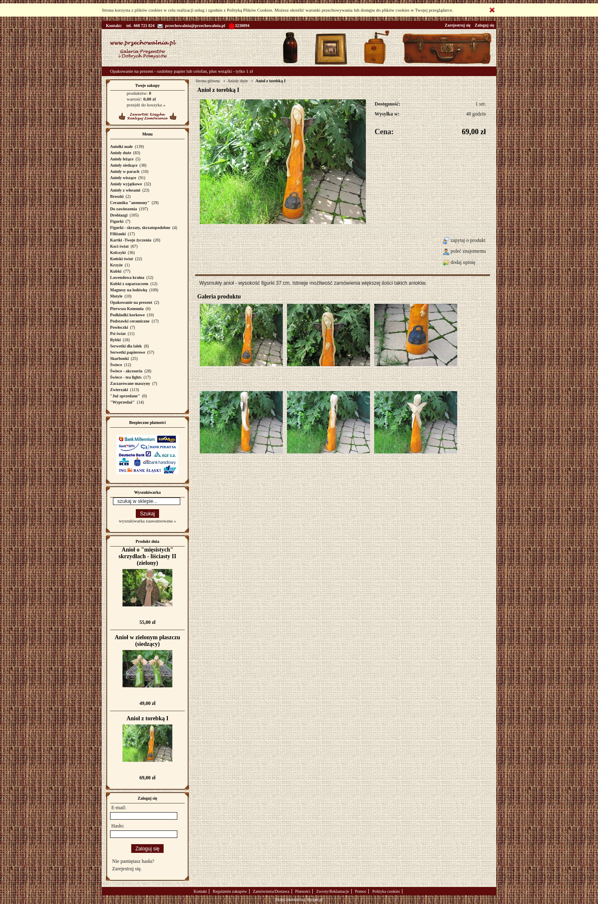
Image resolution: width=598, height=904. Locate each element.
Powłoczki (119, 327)
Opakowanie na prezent (131, 302)
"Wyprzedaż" (122, 402)
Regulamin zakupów (230, 891)
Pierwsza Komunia (127, 308)
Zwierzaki (119, 389)
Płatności (303, 891)
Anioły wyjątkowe (126, 184)
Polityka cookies (385, 891)
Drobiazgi (118, 215)
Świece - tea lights (126, 377)
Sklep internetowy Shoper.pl (299, 899)
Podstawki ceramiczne (130, 321)
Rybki (115, 339)
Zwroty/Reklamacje (332, 891)
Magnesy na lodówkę (128, 290)
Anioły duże (120, 152)
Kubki (115, 271)
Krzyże (116, 265)
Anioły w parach (125, 171)
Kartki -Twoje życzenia (130, 240)
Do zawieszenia (123, 209)
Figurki (116, 221)
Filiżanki (118, 234)
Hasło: (117, 826)
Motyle (116, 296)
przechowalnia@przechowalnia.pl (191, 25)
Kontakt (200, 891)
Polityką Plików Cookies (249, 9)
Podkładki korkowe (127, 315)
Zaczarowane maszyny (130, 383)
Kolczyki (118, 252)
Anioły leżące (121, 159)
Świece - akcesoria (126, 371)
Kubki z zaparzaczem (129, 283)
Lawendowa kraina (127, 277)
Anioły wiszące (123, 177)
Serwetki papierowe (127, 352)
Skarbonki (119, 358)
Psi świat (118, 333)
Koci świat (119, 246)
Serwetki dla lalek (126, 346)
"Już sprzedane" (125, 396)
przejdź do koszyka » (146, 104)
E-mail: (118, 807)
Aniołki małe (121, 146)
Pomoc (361, 891)
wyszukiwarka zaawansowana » (147, 520)
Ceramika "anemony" (130, 202)
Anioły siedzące (123, 165)
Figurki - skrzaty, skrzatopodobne (140, 227)
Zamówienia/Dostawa (271, 891)
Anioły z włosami (125, 190)
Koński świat (121, 258)
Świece (116, 364)
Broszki (117, 196)
